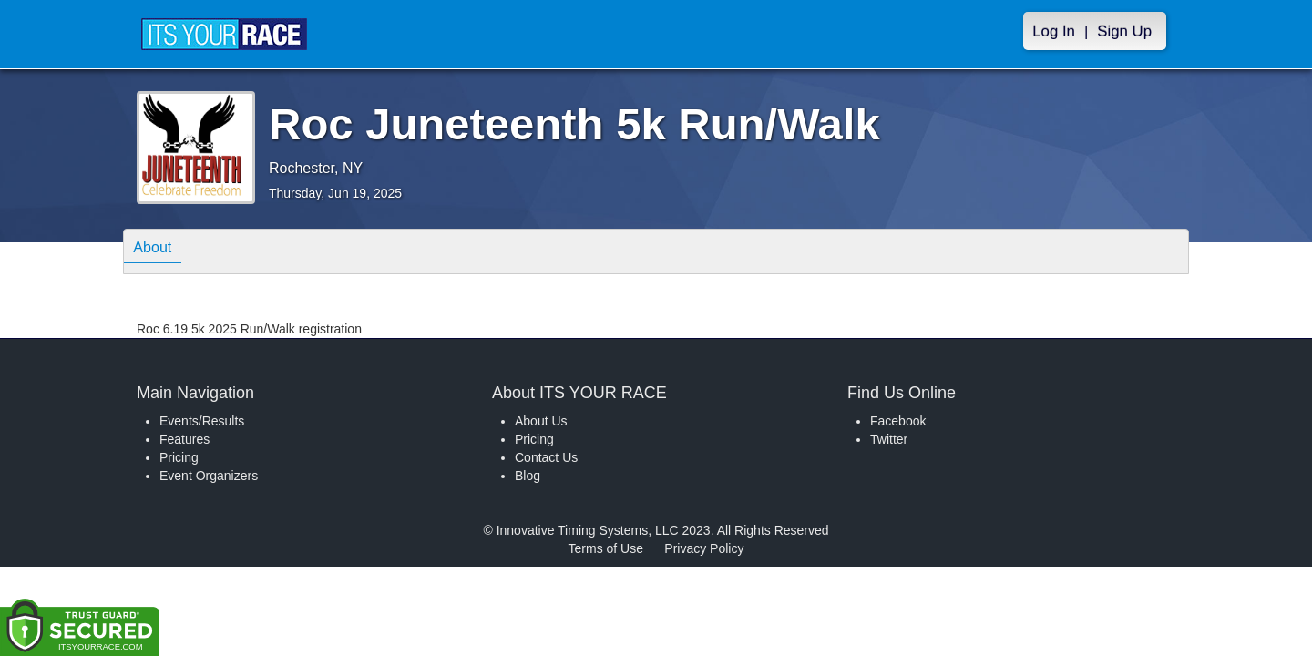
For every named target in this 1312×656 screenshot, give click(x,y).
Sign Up (1124, 31)
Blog (527, 475)
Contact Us (546, 457)
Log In (1053, 31)
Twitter (888, 439)
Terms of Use (606, 548)
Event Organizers (208, 475)
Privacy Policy (703, 548)
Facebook (898, 421)
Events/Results (201, 421)
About (158, 250)
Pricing (179, 457)
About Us (541, 421)
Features (184, 439)
